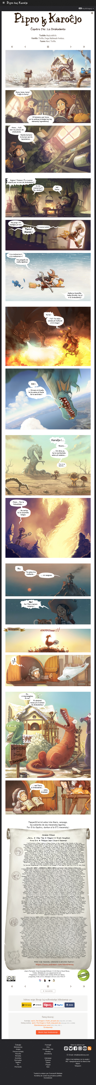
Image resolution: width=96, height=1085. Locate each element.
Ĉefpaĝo (18, 1045)
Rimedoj (18, 1056)
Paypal (48, 1065)
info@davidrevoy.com (81, 1055)
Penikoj (48, 1051)
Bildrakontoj (18, 1047)
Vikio (48, 1047)
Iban (47, 1067)
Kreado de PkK (48, 1049)
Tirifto (41, 38)
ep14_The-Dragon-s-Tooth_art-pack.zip (51, 1021)
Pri (18, 1065)
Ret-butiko (18, 1060)
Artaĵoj (18, 1049)
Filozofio (18, 1054)
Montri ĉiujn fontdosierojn (48, 1032)
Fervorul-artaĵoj (18, 1051)
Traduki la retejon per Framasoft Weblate (48, 1073)
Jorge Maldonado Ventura (54, 38)
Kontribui (18, 1058)
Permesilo (18, 1067)
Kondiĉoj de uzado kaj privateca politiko (48, 1076)
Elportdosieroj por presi (48, 1025)
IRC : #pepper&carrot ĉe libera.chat (78, 1061)
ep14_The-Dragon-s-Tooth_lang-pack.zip (53, 1023)
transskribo (49, 991)
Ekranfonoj (48, 1054)
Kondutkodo (48, 1078)
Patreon (48, 1060)
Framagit (48, 1045)
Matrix (78, 1063)
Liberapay (48, 1058)
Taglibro (18, 1062)
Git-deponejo (48, 1027)
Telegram (78, 1066)
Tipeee (48, 1062)
